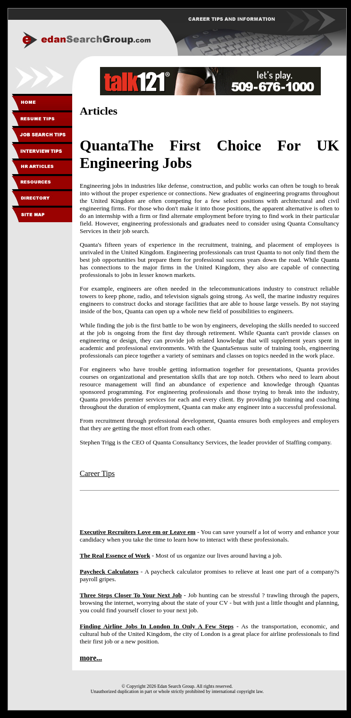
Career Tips (97, 473)
